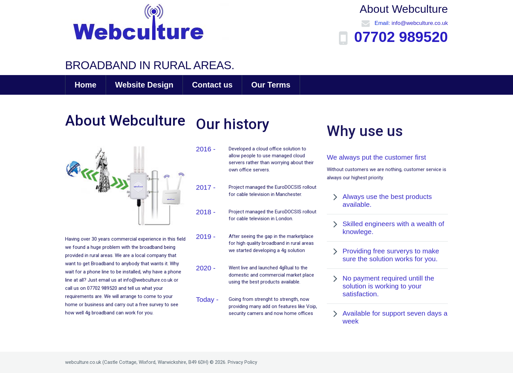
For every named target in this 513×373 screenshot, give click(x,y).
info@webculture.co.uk (420, 23)
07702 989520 (398, 37)
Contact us (212, 84)
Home (86, 84)
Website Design (144, 84)
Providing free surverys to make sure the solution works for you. (391, 279)
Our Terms (271, 84)
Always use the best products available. (387, 224)
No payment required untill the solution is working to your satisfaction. (388, 310)
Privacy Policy (242, 362)
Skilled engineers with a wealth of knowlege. (393, 252)
